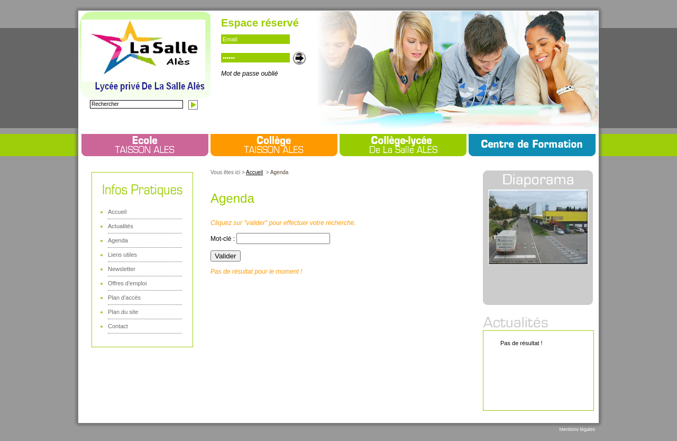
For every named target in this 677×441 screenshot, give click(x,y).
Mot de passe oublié (249, 73)
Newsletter (121, 269)
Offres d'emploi (127, 283)
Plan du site (123, 312)
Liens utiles (122, 254)
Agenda (118, 240)
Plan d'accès (124, 297)
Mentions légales (577, 429)
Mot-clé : (223, 238)
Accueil (117, 212)
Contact (118, 326)
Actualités (120, 226)
